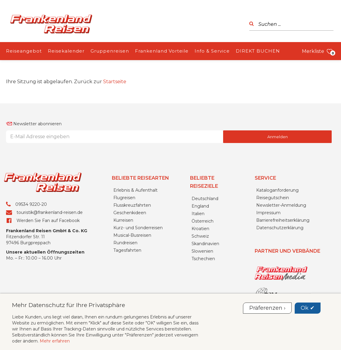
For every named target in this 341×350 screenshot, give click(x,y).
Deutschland (205, 198)
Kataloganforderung (277, 190)
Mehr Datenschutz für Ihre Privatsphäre (68, 305)
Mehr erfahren (55, 341)
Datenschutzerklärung (279, 227)
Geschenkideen (129, 212)
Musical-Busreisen (132, 235)
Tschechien (203, 258)
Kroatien (200, 228)
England (200, 206)
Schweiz (200, 236)
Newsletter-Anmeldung (281, 205)
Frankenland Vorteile (162, 51)
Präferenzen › (267, 308)
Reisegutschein (272, 197)
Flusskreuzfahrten (132, 205)
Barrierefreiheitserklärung (282, 220)
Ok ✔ (308, 308)
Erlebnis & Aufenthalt (135, 190)
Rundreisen (125, 242)
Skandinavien (205, 243)
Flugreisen (124, 197)
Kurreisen (123, 220)
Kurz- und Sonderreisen (138, 227)
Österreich (203, 221)
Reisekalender (66, 51)
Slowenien (202, 251)
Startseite (114, 81)
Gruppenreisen (110, 51)
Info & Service (212, 51)
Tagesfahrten (127, 250)
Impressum (268, 212)
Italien (198, 213)
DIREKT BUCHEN (258, 51)
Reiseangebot (24, 51)
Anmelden (277, 136)
